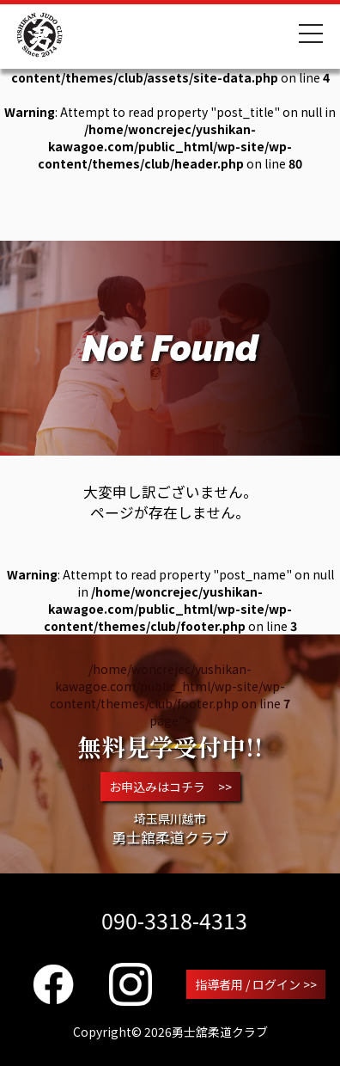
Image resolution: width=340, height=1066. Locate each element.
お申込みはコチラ (170, 786)
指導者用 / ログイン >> (256, 984)
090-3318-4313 (174, 919)
